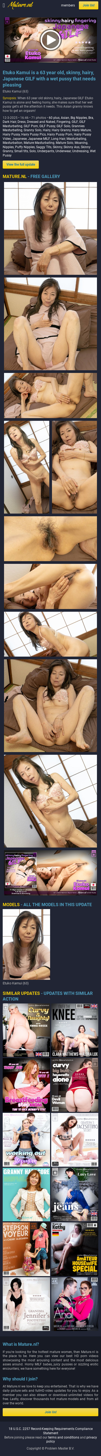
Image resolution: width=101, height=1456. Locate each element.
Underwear (63, 151)
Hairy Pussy (11, 134)
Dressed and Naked (41, 122)
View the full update (20, 164)
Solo (32, 151)
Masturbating (76, 139)
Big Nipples (79, 118)
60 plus (54, 118)
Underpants (45, 151)
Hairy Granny (61, 130)
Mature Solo (64, 143)
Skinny (57, 147)
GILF (75, 122)
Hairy (46, 130)
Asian (65, 118)
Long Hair (58, 139)
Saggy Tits (43, 147)
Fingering (63, 122)
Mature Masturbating (39, 143)
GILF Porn (31, 126)
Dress (22, 122)
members (68, 5)
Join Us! (89, 5)
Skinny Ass (71, 147)
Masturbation (12, 143)
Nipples (8, 147)
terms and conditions (63, 1437)
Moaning (81, 143)
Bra (90, 118)
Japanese (19, 139)
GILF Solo (63, 126)
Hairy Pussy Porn (59, 134)
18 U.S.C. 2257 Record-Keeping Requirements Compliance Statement (51, 1431)
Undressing (80, 151)
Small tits (21, 151)
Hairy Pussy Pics (33, 134)
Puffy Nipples (25, 147)
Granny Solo (32, 130)
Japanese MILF (39, 139)
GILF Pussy (47, 126)
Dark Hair (9, 122)
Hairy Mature (81, 130)
